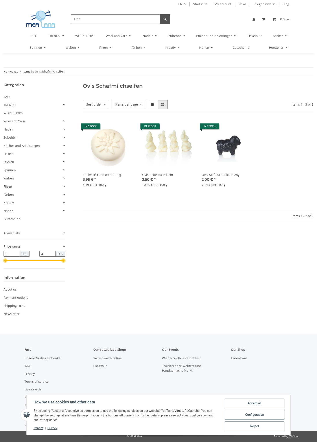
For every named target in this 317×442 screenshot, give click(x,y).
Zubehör (10, 137)
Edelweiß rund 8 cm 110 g (102, 175)
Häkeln (9, 154)
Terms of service (36, 381)
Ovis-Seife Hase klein (157, 175)
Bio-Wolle (100, 366)
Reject (254, 426)
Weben (9, 178)
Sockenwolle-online (107, 358)
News (242, 4)
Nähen (8, 211)
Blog (286, 4)
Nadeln (9, 129)
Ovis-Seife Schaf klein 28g (221, 175)
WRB (27, 366)
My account (222, 4)
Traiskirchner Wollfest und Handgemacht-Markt (181, 368)
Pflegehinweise (265, 4)
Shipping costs (14, 306)
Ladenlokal (239, 358)
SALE (7, 97)
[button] (254, 19)
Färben (9, 194)
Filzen (8, 186)
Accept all (254, 403)
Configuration (254, 415)
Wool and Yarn (14, 121)
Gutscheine (12, 219)
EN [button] (180, 4)
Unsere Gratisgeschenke (42, 358)
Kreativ (9, 203)
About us (10, 289)
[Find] (115, 19)
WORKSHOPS (13, 113)
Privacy (52, 428)
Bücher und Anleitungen (22, 146)
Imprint (38, 428)
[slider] (5, 261)
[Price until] (47, 254)
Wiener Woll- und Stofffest (181, 358)
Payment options (16, 297)
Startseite (200, 4)
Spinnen (10, 170)
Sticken (9, 162)
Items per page (126, 104)
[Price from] (12, 254)
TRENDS (9, 105)
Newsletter (12, 314)
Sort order (94, 104)
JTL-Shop (294, 436)
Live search (32, 389)
